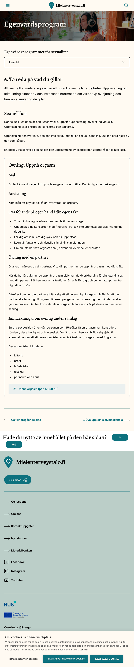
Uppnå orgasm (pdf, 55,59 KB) (35, 389)
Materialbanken (18, 550)
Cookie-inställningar (17, 627)
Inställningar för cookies (23, 658)
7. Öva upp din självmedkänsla (106, 420)
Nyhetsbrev (15, 538)
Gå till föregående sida (22, 420)
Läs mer (84, 649)
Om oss (12, 514)
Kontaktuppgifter (19, 526)
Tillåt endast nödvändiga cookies (65, 659)
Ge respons (15, 501)
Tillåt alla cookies (106, 658)
